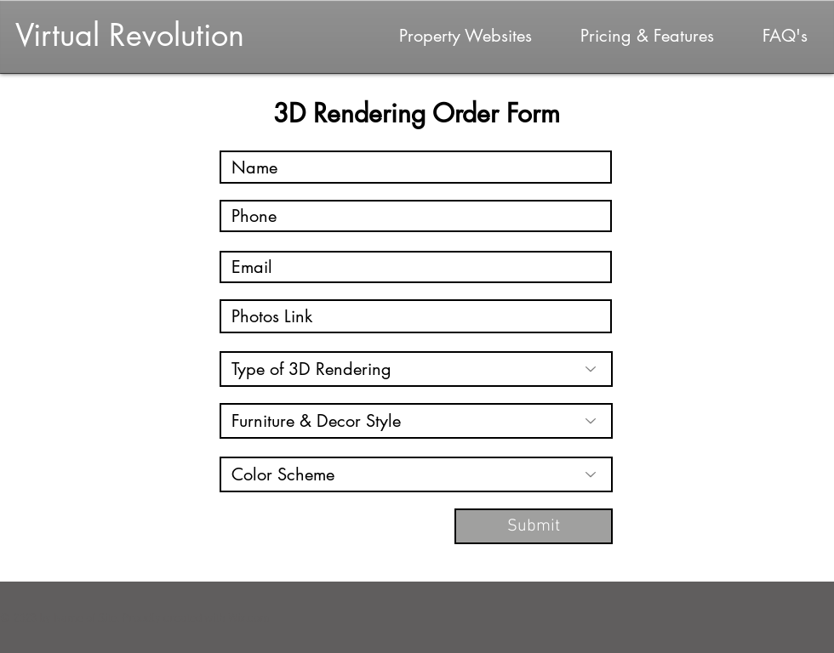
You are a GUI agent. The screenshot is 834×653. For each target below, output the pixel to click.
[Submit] (533, 526)
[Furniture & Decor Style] (416, 421)
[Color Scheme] (416, 474)
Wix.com (249, 618)
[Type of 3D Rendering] (416, 369)
